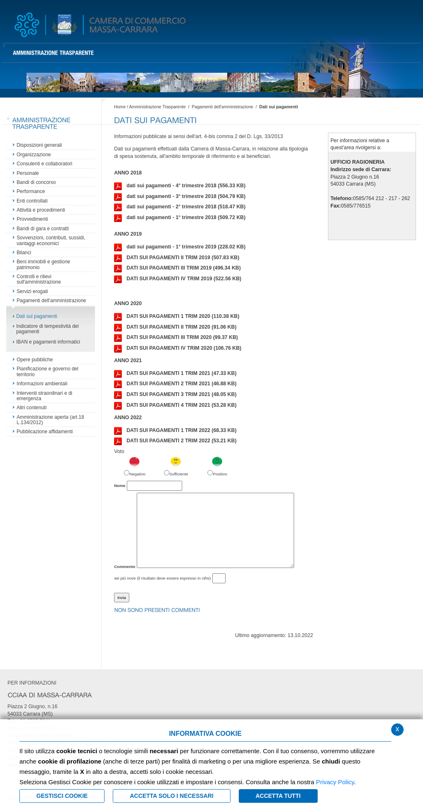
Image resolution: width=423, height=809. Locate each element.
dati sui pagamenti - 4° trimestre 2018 (179, 186)
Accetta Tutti (278, 795)
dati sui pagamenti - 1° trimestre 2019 (179, 247)
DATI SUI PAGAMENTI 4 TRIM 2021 (175, 405)
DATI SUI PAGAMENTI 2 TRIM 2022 (175, 441)
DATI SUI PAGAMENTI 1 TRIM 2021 (175, 373)
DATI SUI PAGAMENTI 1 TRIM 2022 (175, 430)
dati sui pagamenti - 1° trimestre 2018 (179, 218)
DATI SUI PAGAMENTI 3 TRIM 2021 (175, 395)
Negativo (137, 474)
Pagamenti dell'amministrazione (223, 106)
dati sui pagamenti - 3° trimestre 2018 (179, 196)
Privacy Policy (335, 781)
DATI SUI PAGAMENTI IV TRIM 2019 (177, 279)
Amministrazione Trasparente (157, 106)
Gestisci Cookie (62, 795)
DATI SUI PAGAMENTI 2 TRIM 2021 (175, 384)
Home (120, 106)
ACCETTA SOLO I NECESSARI (171, 795)
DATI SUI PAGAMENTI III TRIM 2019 (177, 268)
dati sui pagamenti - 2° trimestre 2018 (179, 207)
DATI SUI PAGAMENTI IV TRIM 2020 (177, 348)
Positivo (220, 474)
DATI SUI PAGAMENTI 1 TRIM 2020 (176, 316)
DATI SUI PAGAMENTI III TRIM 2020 (176, 337)
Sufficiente (178, 474)
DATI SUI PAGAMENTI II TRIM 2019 (176, 258)
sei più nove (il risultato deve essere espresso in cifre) (162, 578)
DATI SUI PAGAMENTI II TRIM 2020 (175, 327)
